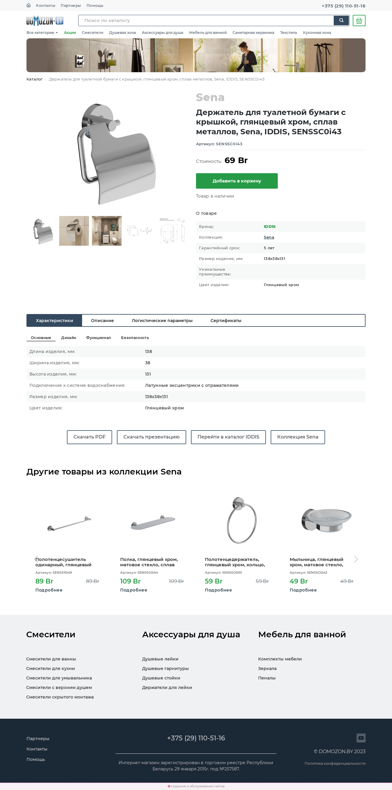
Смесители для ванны (51, 659)
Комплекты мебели (280, 659)
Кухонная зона (317, 32)
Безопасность (135, 337)
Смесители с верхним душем (59, 687)
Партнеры (71, 5)
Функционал (98, 337)
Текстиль (288, 32)
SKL (44, 20)
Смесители (92, 32)
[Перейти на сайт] (361, 738)
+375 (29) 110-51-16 (344, 6)
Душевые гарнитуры (165, 668)
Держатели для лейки (167, 687)
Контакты (45, 5)
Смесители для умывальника (59, 678)
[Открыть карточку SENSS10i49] (68, 522)
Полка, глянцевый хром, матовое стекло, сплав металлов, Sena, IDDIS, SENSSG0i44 (149, 562)
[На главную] (28, 5)
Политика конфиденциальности (335, 763)
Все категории (42, 32)
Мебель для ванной (208, 32)
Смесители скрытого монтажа (60, 697)
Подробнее (48, 590)
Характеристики (54, 320)
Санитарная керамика (253, 32)
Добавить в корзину (237, 181)
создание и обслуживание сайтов (198, 786)
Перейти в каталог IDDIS (228, 437)
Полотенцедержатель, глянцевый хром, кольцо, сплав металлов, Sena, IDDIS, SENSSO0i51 (235, 562)
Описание (102, 320)
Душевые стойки (161, 678)
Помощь (95, 5)
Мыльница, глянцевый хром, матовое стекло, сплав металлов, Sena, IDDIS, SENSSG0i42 (317, 562)
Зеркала (267, 668)
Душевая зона (122, 32)
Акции (70, 32)
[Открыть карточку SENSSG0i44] (153, 522)
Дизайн (68, 337)
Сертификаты (226, 320)
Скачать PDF (89, 437)
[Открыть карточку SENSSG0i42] (323, 522)
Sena (269, 237)
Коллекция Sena (298, 437)
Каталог (34, 79)
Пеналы (267, 678)
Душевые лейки (160, 659)
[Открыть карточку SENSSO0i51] (238, 522)
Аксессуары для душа (162, 32)
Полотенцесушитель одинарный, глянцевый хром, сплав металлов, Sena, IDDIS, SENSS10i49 (63, 562)
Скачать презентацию (151, 437)
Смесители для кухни (50, 668)
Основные (41, 337)
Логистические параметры (162, 320)
